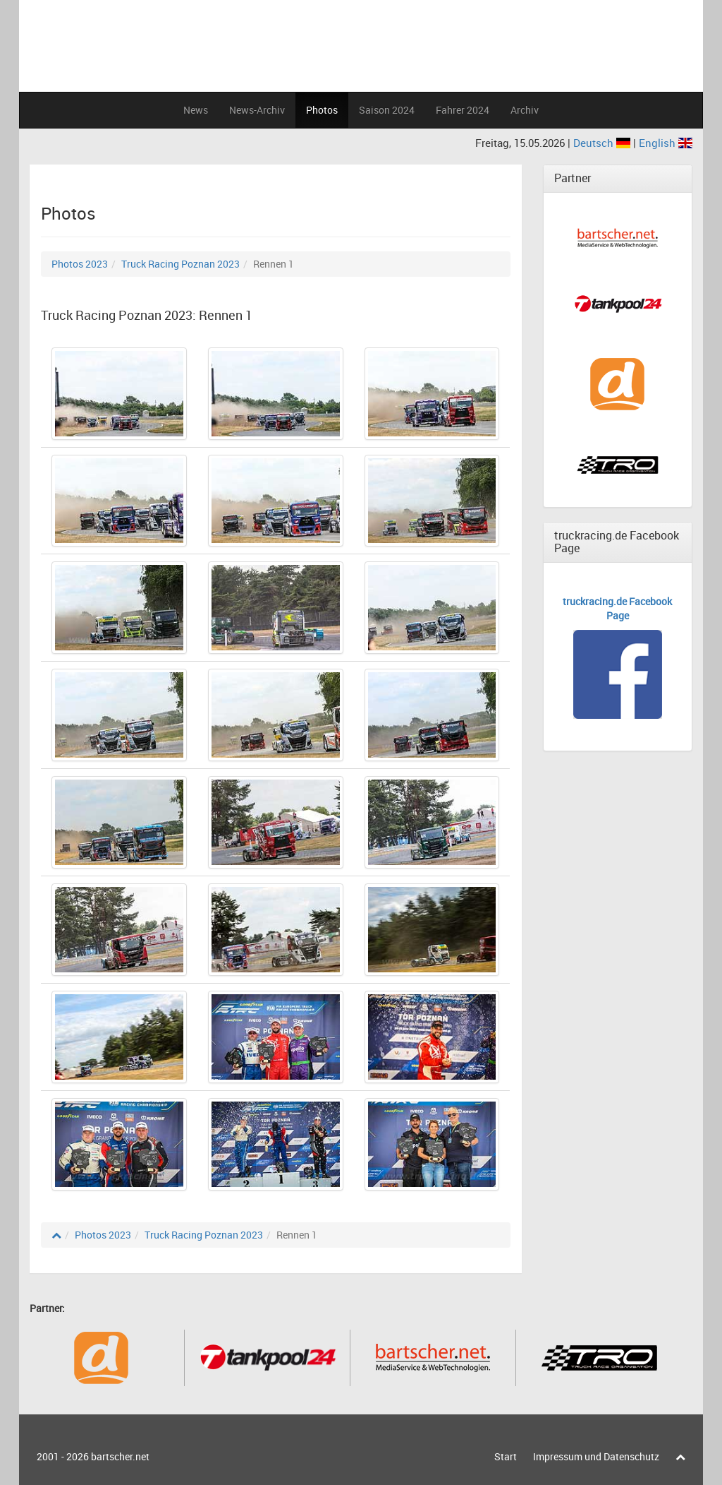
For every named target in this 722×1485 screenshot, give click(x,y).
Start (505, 1456)
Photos (322, 110)
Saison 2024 (387, 110)
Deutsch (603, 143)
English (665, 143)
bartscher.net (120, 1456)
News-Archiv (257, 110)
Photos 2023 (79, 263)
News (195, 110)
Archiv (524, 110)
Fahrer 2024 (462, 110)
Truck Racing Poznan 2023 (180, 263)
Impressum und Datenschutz (596, 1456)
